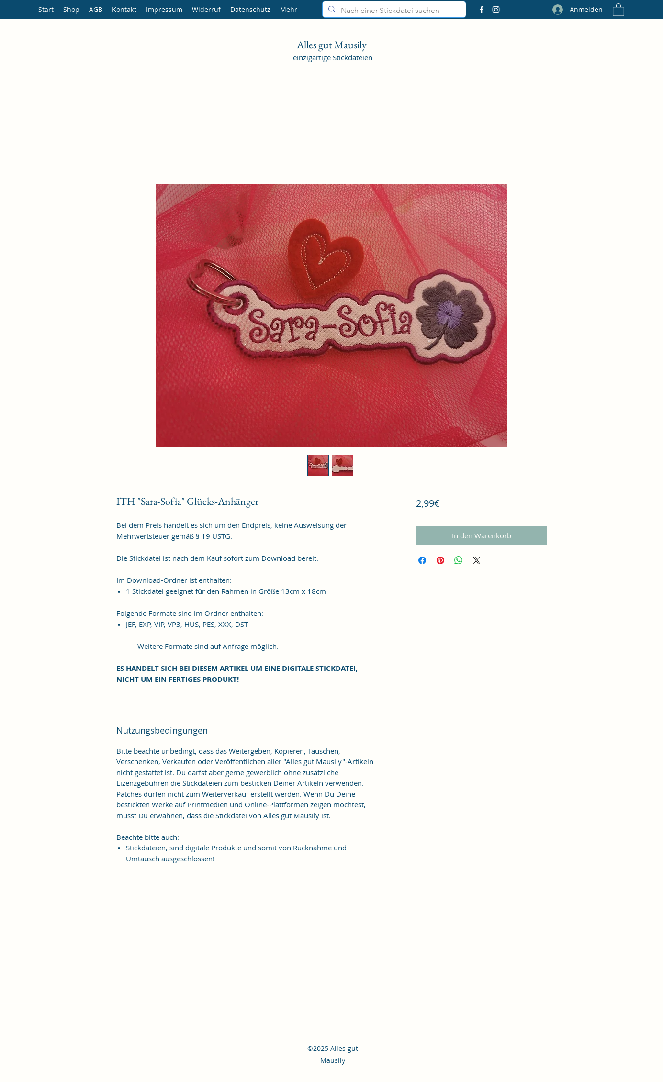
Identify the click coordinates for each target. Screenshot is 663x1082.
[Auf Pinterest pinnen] (440, 560)
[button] (618, 9)
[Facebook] (481, 9)
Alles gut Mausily (333, 45)
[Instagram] (496, 9)
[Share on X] (477, 560)
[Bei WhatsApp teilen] (458, 560)
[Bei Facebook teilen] (422, 560)
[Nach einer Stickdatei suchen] (393, 10)
